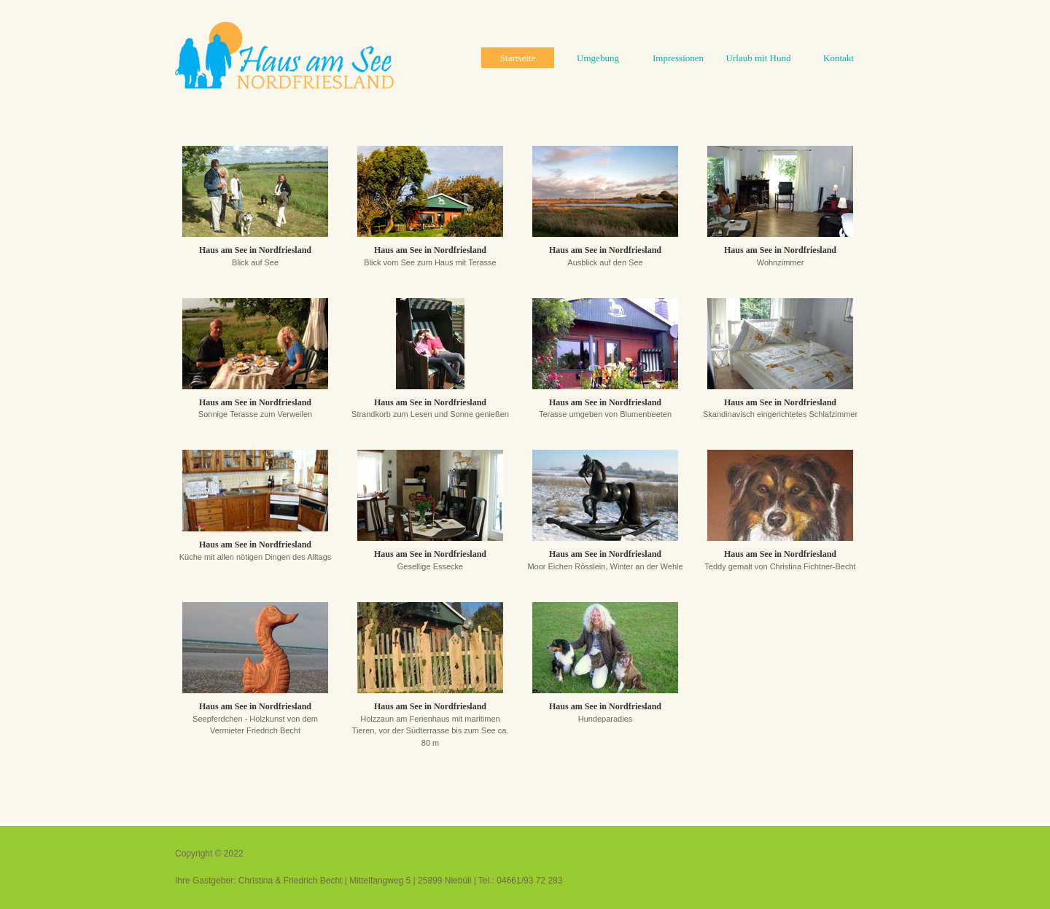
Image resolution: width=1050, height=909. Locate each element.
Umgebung (598, 57)
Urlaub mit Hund (758, 57)
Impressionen (678, 57)
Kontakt (838, 57)
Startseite (517, 57)
